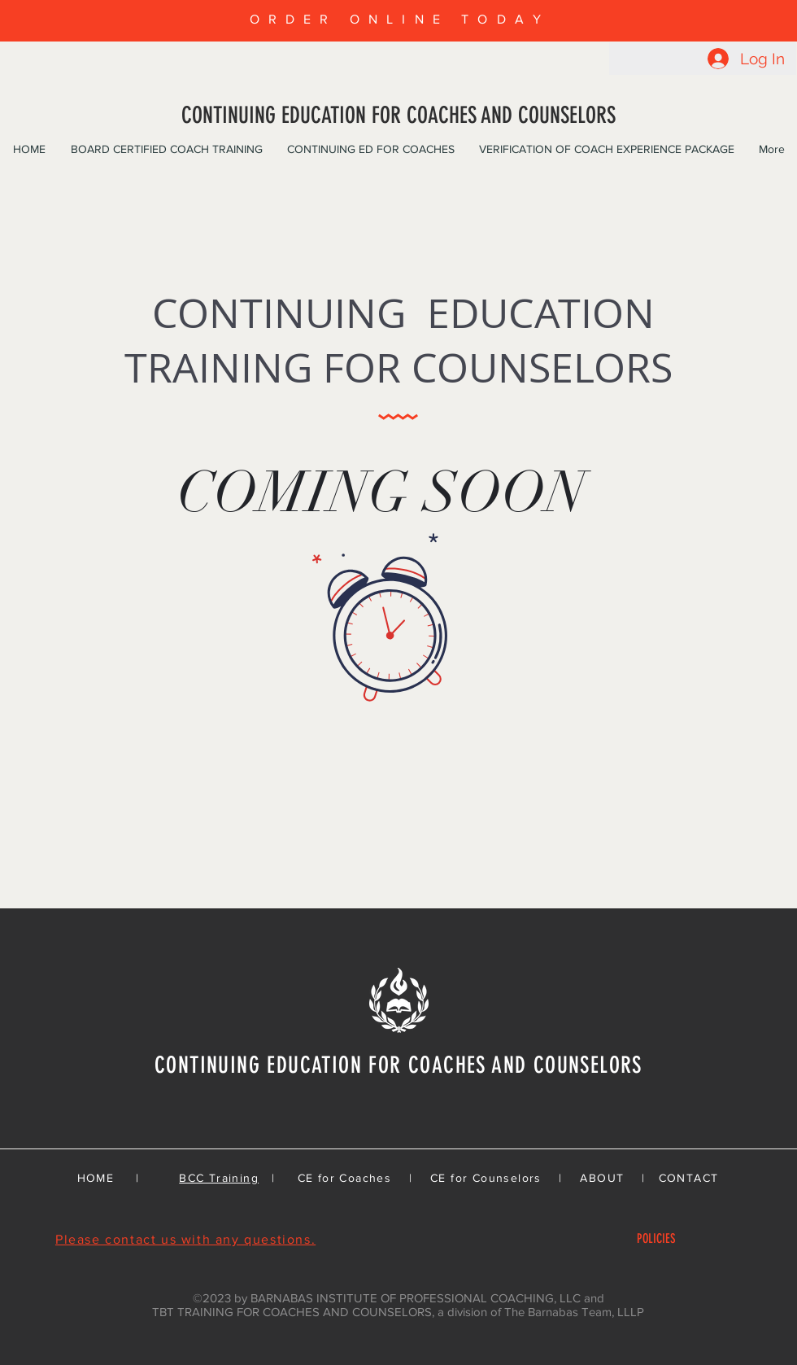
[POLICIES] (656, 1239)
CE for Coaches (345, 1177)
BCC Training (219, 1177)
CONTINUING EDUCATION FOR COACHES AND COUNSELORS (398, 115)
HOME (96, 1177)
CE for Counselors (486, 1177)
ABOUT (602, 1177)
